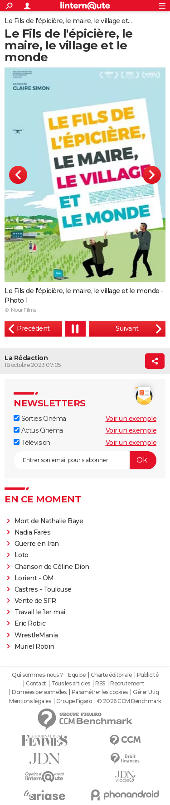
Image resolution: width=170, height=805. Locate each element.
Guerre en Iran (37, 544)
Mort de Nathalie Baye (49, 521)
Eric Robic (30, 623)
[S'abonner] (85, 460)
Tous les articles (70, 683)
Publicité (148, 675)
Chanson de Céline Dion (52, 567)
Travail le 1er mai (40, 612)
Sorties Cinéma (40, 419)
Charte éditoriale (111, 675)
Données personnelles (39, 692)
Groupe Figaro (74, 701)
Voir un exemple (131, 419)
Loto (22, 555)
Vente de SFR (35, 601)
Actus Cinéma (38, 430)
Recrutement (127, 683)
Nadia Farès (33, 532)
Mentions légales (30, 701)
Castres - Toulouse (43, 589)
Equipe (76, 675)
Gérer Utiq (146, 692)
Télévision (32, 443)
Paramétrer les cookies (100, 692)
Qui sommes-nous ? (37, 675)
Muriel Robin (34, 646)
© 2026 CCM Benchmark (129, 701)
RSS (100, 683)
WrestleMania (36, 635)
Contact (36, 683)
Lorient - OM (34, 578)
